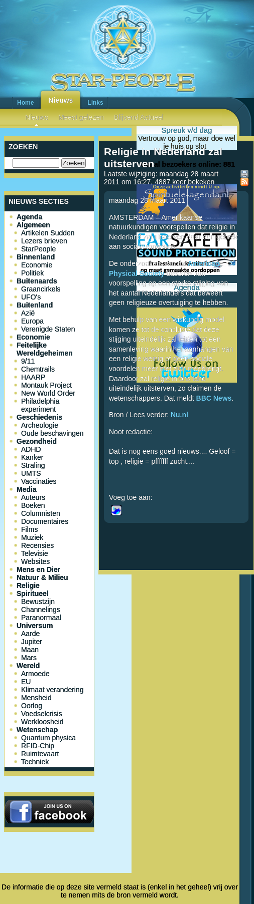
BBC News (214, 398)
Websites (35, 561)
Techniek (35, 762)
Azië (28, 313)
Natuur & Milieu (42, 577)
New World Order (48, 393)
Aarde (30, 634)
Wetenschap (37, 730)
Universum (35, 626)
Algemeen (33, 225)
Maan (30, 650)
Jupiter (31, 642)
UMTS (31, 473)
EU (26, 682)
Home (25, 102)
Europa (32, 321)
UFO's (31, 297)
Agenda (29, 217)
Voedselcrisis (41, 714)
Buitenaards (37, 281)
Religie (28, 585)
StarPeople (38, 249)
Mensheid (36, 698)
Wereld (28, 666)
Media (27, 489)
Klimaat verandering (52, 690)
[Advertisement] (176, 659)
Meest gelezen (81, 117)
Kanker (32, 457)
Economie (36, 265)
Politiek (32, 273)
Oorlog (31, 706)
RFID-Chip (37, 746)
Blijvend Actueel (139, 117)
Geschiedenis (39, 417)
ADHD (31, 449)
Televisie (34, 553)
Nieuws (60, 100)
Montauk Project (46, 385)
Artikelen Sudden (48, 233)
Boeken (33, 505)
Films (29, 529)
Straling (33, 465)
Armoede (35, 674)
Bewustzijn (38, 601)
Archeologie (39, 425)
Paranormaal (41, 618)
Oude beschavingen (52, 433)
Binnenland (36, 257)
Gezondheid (37, 441)
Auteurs (33, 497)
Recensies (37, 545)
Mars (29, 658)
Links (95, 102)
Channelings (40, 610)
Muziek (32, 537)
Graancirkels (41, 289)
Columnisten (40, 513)
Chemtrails (38, 369)
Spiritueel (33, 593)
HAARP (33, 377)
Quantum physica (48, 738)
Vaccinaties (39, 481)
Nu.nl (179, 415)
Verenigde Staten (48, 329)
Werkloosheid (42, 722)
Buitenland (35, 305)
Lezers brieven (44, 241)
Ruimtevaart (40, 754)
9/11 (28, 361)
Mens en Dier (38, 569)
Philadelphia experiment (40, 405)
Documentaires (44, 521)
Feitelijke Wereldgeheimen (45, 349)
